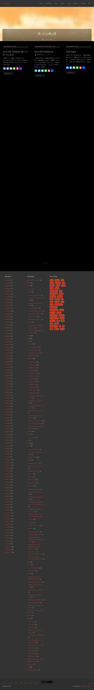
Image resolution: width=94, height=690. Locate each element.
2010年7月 (8, 527)
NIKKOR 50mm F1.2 (33, 463)
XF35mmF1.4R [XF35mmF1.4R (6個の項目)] (54, 310)
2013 (47, 39)
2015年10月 (8, 367)
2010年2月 (8, 541)
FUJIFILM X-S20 (32, 376)
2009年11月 (8, 549)
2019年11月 (8, 313)
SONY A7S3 (31, 627)
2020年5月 (8, 297)
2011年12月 (8, 479)
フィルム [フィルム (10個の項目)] (61, 315)
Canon (29, 292)
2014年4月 (8, 415)
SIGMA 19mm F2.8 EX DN (35, 582)
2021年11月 (8, 291)
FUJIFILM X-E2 (32, 365)
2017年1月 (7, 342)
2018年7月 (8, 328)
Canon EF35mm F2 (33, 308)
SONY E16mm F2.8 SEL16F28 (36, 635)
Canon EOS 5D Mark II (34, 313)
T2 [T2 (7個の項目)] (62, 299)
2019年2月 (8, 322)
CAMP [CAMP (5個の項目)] (51, 283)
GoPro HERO (48, 63)
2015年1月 (7, 392)
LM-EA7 (32, 523)
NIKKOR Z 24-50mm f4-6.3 (35, 466)
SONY (28, 618)
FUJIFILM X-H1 (32, 370)
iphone (30, 289)
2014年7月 (8, 409)
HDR (28, 440)
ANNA (29, 283)
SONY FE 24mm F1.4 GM (35, 645)
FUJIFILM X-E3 (32, 367)
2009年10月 (8, 552)
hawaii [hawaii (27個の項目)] (57, 285)
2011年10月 (8, 485)
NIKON (29, 460)
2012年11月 (8, 462)
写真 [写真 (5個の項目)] (58, 320)
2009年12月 (8, 546)
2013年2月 (7, 454)
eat (69, 59)
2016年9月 (8, 350)
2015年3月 (7, 386)
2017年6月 (8, 330)
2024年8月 (8, 280)
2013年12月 (8, 426)
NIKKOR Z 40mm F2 (33, 471)
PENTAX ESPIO (32, 356)
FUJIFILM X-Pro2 (32, 373)
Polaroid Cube (32, 483)
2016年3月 (8, 364)
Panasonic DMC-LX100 (34, 534)
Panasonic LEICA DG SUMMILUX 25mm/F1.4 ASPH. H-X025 (34, 547)
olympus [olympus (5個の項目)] (60, 296)
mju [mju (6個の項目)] (61, 291)
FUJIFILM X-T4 (32, 384)
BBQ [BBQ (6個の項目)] (62, 280)
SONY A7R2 (31, 621)
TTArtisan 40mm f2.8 (33, 670)
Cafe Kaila (71, 66)
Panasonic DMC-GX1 (34, 532)
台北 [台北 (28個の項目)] (63, 320)
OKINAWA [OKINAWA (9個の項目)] (52, 296)
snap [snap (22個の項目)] (51, 299)
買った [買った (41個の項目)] (62, 329)
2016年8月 (8, 353)
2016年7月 (8, 356)
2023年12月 (8, 283)
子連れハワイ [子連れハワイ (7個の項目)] (53, 326)
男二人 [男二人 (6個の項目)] (56, 329)
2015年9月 (8, 370)
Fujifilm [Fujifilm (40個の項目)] (52, 285)
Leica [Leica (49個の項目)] (51, 288)
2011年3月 (7, 504)
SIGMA (29, 573)
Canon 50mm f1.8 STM (34, 295)
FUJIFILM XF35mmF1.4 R (35, 423)
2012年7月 (7, 474)
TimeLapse (30, 664)
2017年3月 (7, 336)
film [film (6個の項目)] (63, 283)
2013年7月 (7, 440)
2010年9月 (8, 521)
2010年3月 (8, 538)
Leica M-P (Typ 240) (34, 449)
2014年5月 (8, 412)
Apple (29, 285)
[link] (89, 3)
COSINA (29, 322)
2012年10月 (8, 465)
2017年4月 (8, 333)
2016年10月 (8, 347)
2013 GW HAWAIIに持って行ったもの (15, 68)
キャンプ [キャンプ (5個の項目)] (52, 312)
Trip (15, 61)
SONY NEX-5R (32, 651)
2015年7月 (7, 375)
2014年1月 (7, 423)
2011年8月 (7, 490)
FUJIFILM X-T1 (32, 379)
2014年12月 (8, 395)
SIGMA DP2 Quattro (33, 602)
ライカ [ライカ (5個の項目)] (62, 318)
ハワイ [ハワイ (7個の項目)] (59, 312)
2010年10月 (8, 518)
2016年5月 (8, 361)
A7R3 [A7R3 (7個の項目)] (51, 280)
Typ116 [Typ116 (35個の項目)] (57, 302)
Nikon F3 (30, 474)
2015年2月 (7, 389)
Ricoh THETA (32, 571)
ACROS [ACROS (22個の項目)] (57, 280)
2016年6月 (8, 358)
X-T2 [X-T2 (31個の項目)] (51, 304)
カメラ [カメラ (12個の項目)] (61, 310)
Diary (28, 335)
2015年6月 (8, 378)
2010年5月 (8, 532)
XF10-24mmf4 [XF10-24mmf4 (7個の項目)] (58, 304)
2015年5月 (7, 381)
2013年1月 (7, 457)
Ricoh (28, 564)
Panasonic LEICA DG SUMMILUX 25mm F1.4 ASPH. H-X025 (36, 540)
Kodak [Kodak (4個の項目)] (63, 285)
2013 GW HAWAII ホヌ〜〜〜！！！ (43, 70)
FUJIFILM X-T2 (32, 382)
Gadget (29, 431)
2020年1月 (8, 308)
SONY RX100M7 (32, 656)
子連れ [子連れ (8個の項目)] (56, 323)
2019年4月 (8, 316)
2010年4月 (8, 535)
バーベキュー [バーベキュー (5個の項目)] (53, 315)
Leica (28, 446)
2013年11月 (8, 429)
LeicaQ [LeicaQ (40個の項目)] (57, 288)
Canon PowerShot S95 (34, 319)
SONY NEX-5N (32, 648)
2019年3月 (8, 319)
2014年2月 (8, 420)
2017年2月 (7, 339)
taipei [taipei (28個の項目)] (51, 302)
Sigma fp (29, 615)
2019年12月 (8, 311)
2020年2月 (8, 305)
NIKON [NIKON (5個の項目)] (61, 293)
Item (28, 443)
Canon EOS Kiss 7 (33, 347)
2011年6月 (7, 496)
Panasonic (30, 528)
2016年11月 (8, 344)
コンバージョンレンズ (34, 525)
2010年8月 (8, 524)
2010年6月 (8, 530)
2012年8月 (8, 471)
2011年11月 (8, 482)
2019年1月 (7, 325)
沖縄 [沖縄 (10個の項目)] (51, 329)
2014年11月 (8, 398)
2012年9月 (8, 468)
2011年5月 (7, 499)
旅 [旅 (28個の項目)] (60, 326)
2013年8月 (8, 437)
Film (28, 341)
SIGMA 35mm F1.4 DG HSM (35, 590)
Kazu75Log (6, 3)
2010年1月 (7, 544)
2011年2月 (7, 507)
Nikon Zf (30, 477)
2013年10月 (8, 431)
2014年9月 (8, 403)
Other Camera (31, 479)
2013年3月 (7, 451)
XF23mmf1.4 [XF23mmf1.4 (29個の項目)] (53, 307)
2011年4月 (7, 502)
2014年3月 (8, 417)
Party (28, 562)
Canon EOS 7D (32, 316)
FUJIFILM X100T (32, 390)
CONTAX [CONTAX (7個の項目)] (58, 283)
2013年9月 (8, 434)
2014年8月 (8, 406)
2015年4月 (8, 384)
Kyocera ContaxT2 (33, 350)
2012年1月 (7, 476)
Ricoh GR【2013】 (33, 568)
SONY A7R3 (31, 624)
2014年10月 (8, 401)
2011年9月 (7, 487)
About (30, 683)
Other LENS (30, 486)
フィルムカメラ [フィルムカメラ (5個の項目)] (54, 318)
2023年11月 (8, 285)
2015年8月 (8, 372)
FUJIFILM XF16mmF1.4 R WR (36, 411)
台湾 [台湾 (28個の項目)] (51, 323)
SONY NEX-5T (32, 653)
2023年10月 (8, 288)
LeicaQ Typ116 (32, 457)
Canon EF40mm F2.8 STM (35, 311)
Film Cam (29, 344)
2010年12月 (8, 513)
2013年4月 (8, 448)
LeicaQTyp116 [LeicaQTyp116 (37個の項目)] (53, 291)
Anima (82, 686)
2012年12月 (8, 459)
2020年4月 (8, 300)
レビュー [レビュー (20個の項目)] (52, 320)
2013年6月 (8, 443)
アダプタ (30, 519)
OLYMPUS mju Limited (34, 353)
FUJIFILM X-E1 (75, 59)
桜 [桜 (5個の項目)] (63, 326)
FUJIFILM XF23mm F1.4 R (35, 421)
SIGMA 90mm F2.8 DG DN (35, 600)
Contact (36, 683)
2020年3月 (8, 302)
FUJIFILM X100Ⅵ (32, 393)
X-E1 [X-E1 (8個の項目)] (62, 302)
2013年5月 (7, 445)
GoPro (29, 434)
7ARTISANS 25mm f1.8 (34, 489)
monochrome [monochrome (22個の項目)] (53, 293)
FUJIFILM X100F (32, 387)
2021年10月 (8, 294)
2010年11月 (8, 516)
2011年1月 (7, 510)
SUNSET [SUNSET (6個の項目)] (57, 299)
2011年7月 (7, 493)
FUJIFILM (29, 358)
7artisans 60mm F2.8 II (33, 280)
